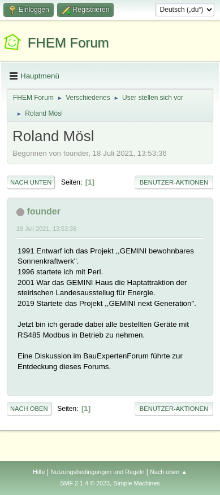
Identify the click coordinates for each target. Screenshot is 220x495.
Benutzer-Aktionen (174, 182)
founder (44, 211)
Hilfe (39, 471)
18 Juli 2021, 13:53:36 (46, 228)
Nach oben (29, 408)
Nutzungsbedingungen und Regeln (97, 471)
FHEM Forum (68, 42)
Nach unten (30, 182)
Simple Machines (137, 483)
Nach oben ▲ (168, 471)
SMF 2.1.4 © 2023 (85, 483)
